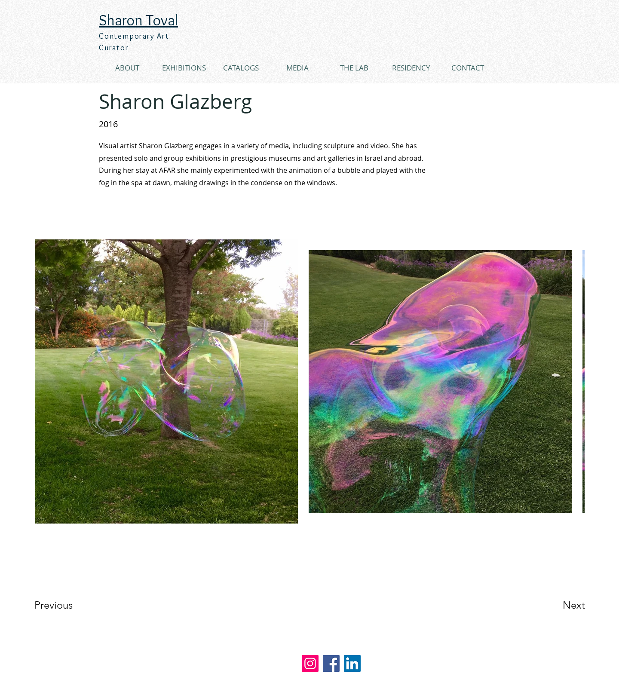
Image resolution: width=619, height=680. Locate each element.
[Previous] (65, 605)
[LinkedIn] (352, 663)
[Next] (556, 605)
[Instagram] (310, 663)
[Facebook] (331, 663)
